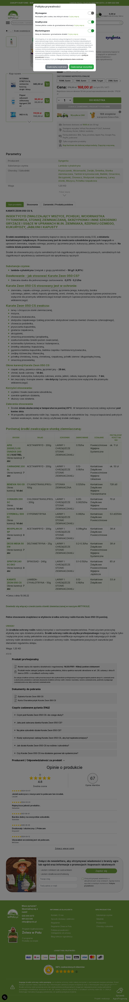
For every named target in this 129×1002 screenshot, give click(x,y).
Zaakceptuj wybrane (57, 67)
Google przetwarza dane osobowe (70, 59)
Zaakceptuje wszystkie (81, 67)
